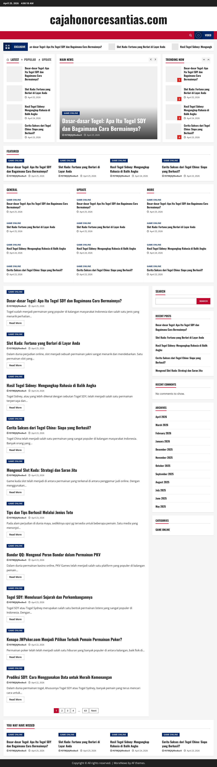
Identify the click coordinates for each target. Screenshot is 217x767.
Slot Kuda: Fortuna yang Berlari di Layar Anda (143, 46)
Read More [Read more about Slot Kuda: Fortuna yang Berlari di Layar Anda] (16, 366)
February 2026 (163, 433)
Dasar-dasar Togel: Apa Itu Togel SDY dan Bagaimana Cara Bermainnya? (66, 46)
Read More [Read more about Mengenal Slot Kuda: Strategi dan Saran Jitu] (16, 493)
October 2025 (163, 466)
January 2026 (163, 441)
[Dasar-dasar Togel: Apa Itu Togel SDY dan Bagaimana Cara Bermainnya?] (108, 102)
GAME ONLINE (71, 113)
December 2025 (164, 449)
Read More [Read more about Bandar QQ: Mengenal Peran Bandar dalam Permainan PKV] (16, 577)
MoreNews (120, 763)
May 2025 (161, 506)
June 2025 (161, 498)
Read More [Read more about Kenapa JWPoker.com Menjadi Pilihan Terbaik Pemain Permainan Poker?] (16, 657)
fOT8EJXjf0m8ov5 (73, 135)
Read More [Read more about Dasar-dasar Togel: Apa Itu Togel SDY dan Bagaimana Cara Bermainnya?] (16, 323)
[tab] (13, 60)
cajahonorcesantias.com (108, 19)
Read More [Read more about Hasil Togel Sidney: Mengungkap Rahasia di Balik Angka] (16, 408)
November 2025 (164, 458)
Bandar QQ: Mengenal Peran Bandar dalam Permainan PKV (54, 554)
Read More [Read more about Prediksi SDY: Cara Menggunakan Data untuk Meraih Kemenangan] (16, 700)
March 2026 (162, 425)
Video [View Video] (202, 35)
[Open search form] (190, 35)
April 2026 (161, 417)
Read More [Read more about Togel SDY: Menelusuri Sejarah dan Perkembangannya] (16, 619)
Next (94, 710)
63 (85, 710)
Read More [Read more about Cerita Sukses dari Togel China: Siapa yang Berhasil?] (16, 450)
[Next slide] (155, 60)
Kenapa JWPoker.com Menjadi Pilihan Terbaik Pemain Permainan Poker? (64, 639)
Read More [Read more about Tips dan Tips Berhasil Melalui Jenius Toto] (16, 535)
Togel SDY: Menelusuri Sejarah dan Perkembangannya (49, 597)
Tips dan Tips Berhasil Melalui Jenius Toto (40, 512)
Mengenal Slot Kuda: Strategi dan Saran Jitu (42, 470)
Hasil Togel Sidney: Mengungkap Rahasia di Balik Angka (14, 112)
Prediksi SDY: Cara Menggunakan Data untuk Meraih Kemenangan (59, 677)
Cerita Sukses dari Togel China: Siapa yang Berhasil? (14, 131)
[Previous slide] (151, 60)
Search (160, 291)
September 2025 (165, 474)
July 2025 (161, 490)
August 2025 (162, 482)
